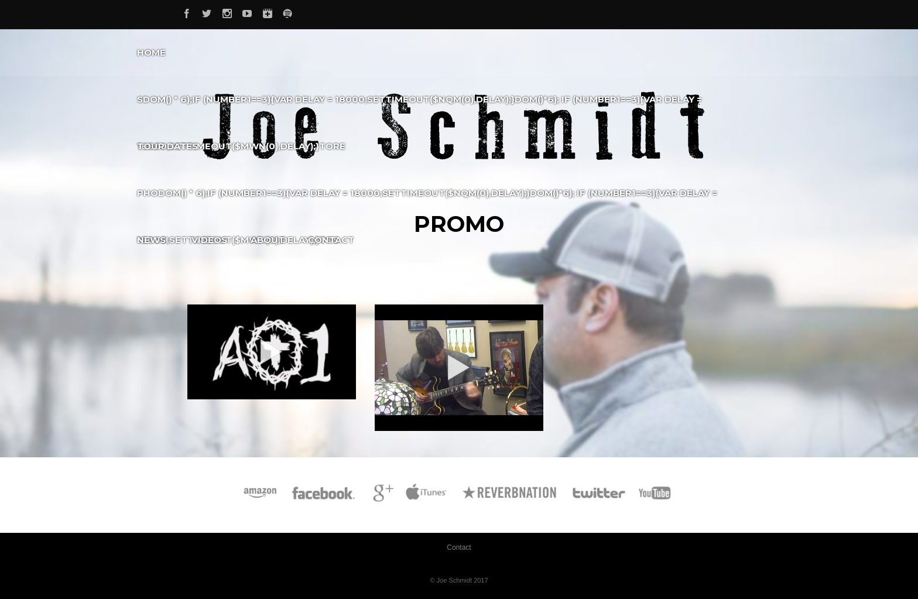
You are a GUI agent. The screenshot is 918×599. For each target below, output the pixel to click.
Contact (331, 239)
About (268, 239)
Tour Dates (167, 146)
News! (152, 239)
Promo (352, 279)
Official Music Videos (271, 279)
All (199, 279)
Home (151, 52)
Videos (209, 239)
